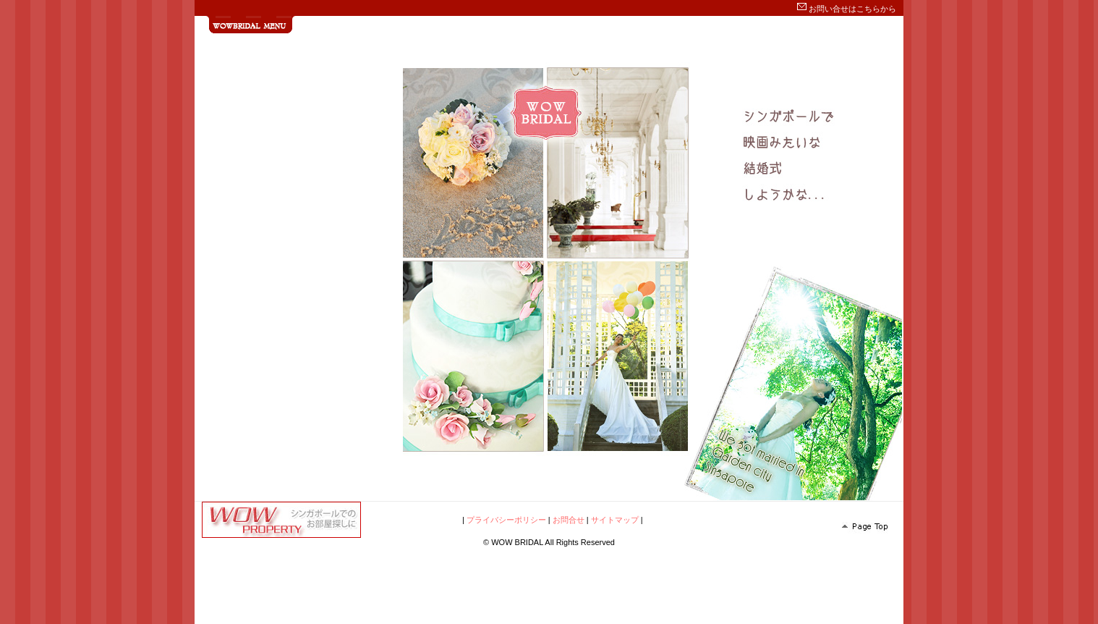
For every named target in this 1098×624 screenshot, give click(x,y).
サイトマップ (615, 519)
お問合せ (568, 519)
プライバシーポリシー (506, 519)
